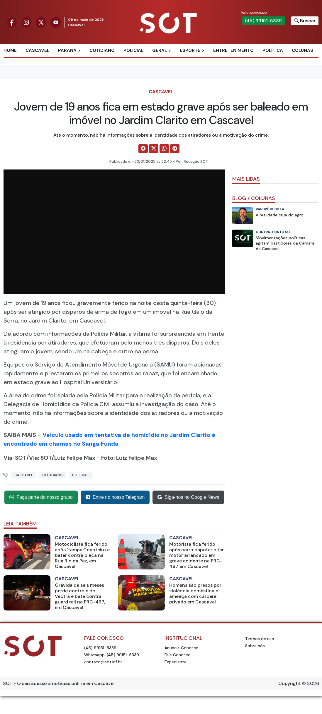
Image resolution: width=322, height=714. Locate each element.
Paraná (67, 50)
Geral (159, 50)
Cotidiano (102, 50)
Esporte (190, 50)
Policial (133, 50)
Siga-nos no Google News (188, 497)
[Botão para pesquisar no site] (304, 20)
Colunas (302, 50)
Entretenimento (233, 50)
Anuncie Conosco (182, 647)
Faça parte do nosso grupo (40, 497)
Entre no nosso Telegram (115, 497)
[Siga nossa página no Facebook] (12, 22)
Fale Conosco (178, 654)
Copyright (289, 683)
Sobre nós (255, 645)
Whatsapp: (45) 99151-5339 (111, 654)
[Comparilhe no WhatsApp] (164, 148)
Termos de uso (259, 638)
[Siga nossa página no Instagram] (26, 22)
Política (272, 50)
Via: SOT (15, 458)
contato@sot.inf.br (103, 661)
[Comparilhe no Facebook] (143, 148)
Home (10, 50)
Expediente (176, 661)
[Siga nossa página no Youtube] (56, 22)
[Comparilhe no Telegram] (174, 148)
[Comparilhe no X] (153, 148)
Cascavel (37, 50)
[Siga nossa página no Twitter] (41, 22)
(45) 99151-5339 (263, 21)
